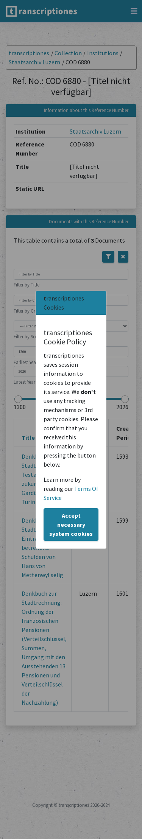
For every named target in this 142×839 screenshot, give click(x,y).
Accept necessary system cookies (71, 524)
